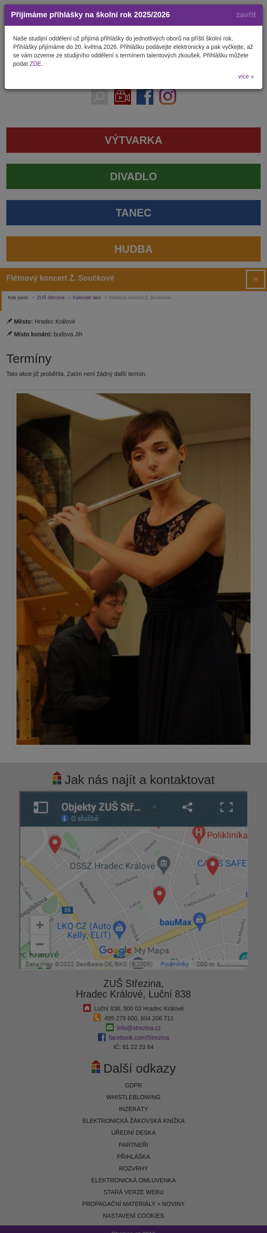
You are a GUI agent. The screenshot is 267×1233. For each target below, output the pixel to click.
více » (246, 76)
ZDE (35, 63)
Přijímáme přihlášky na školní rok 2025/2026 (90, 15)
